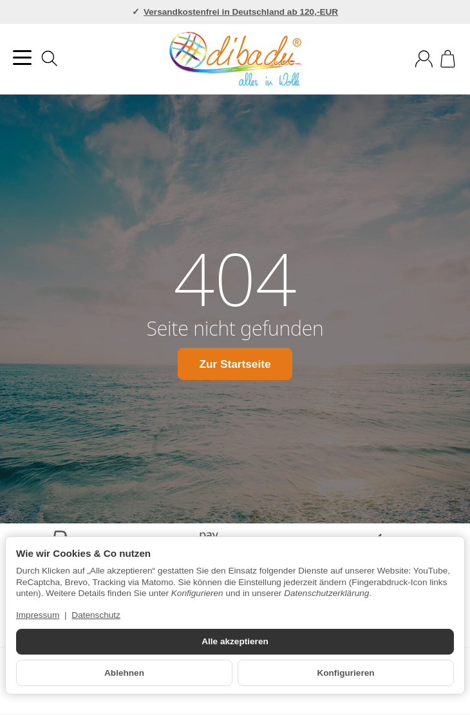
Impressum (37, 615)
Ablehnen (124, 673)
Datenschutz (95, 615)
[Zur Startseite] (235, 59)
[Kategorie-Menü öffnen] (22, 57)
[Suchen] (49, 58)
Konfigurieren (345, 673)
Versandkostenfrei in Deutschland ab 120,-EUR (241, 12)
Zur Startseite (234, 363)
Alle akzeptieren (235, 641)
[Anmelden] (424, 59)
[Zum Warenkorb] (447, 59)
